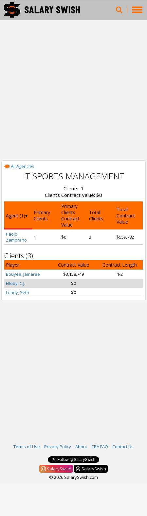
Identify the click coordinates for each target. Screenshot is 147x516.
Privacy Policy (57, 447)
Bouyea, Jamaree (23, 274)
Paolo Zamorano (16, 237)
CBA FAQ (99, 447)
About (81, 447)
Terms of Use (26, 447)
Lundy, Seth (17, 292)
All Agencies (19, 166)
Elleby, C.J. (15, 283)
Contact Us (123, 447)
